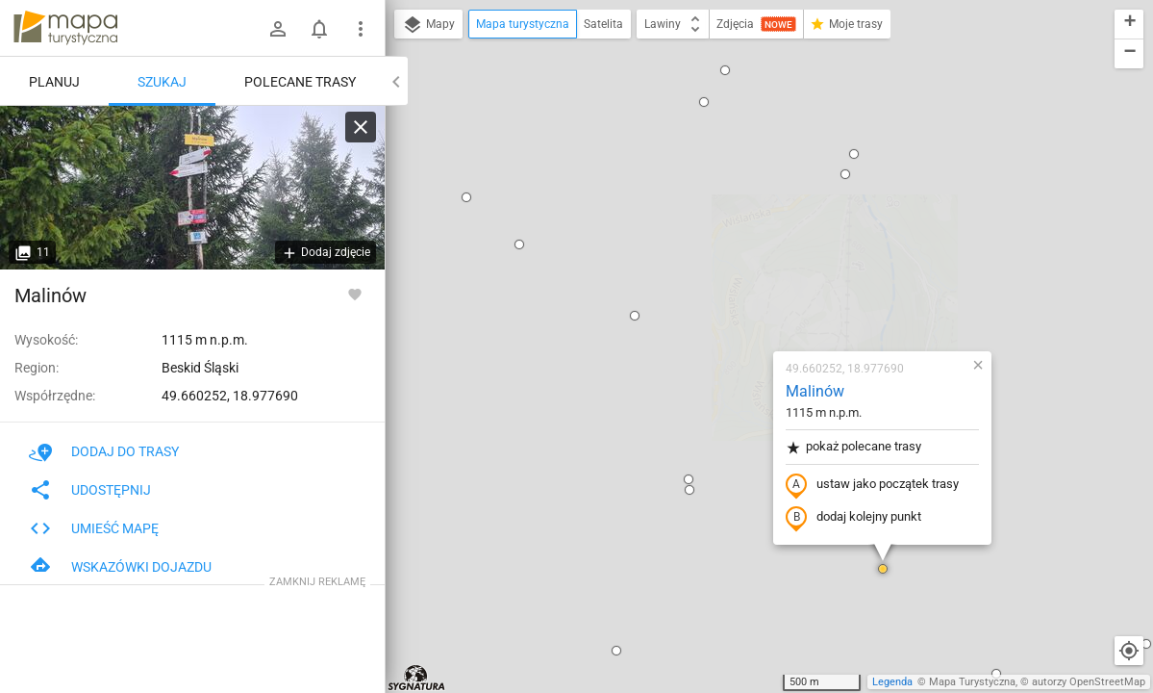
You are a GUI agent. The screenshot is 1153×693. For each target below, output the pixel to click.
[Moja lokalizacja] (1129, 650)
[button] (520, 93)
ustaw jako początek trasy (757, 262)
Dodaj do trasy (104, 451)
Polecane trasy (300, 82)
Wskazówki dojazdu (120, 566)
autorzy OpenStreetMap (1088, 682)
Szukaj (162, 82)
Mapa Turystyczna (972, 682)
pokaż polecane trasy (739, 225)
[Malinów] (192, 188)
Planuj (54, 82)
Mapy (428, 25)
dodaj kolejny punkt (739, 295)
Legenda (892, 682)
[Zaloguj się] (278, 28)
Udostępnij (90, 489)
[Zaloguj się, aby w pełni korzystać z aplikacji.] (354, 293)
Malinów (700, 169)
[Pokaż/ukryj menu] (360, 28)
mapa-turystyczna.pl (65, 28)
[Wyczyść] (360, 127)
